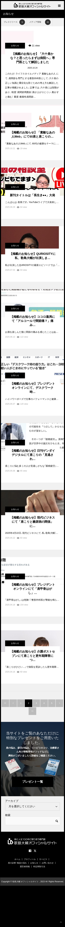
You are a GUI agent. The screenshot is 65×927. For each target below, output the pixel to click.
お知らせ (15, 45)
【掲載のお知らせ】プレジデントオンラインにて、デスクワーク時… (32, 388)
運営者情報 (25, 867)
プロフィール (30, 859)
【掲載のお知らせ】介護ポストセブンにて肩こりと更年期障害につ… (32, 655)
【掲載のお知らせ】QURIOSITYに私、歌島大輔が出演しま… (32, 256)
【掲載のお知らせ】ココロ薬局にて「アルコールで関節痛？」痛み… (32, 321)
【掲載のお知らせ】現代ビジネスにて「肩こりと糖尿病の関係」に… (32, 521)
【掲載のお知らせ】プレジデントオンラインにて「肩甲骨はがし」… (32, 589)
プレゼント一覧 (32, 781)
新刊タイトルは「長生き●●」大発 (32, 195)
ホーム (17, 859)
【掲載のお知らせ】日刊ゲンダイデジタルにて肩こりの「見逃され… (32, 455)
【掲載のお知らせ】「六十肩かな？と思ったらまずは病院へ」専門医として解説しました (32, 58)
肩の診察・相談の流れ (17, 863)
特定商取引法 (39, 867)
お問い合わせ (48, 863)
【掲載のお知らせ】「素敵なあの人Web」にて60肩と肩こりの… (32, 134)
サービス (43, 859)
